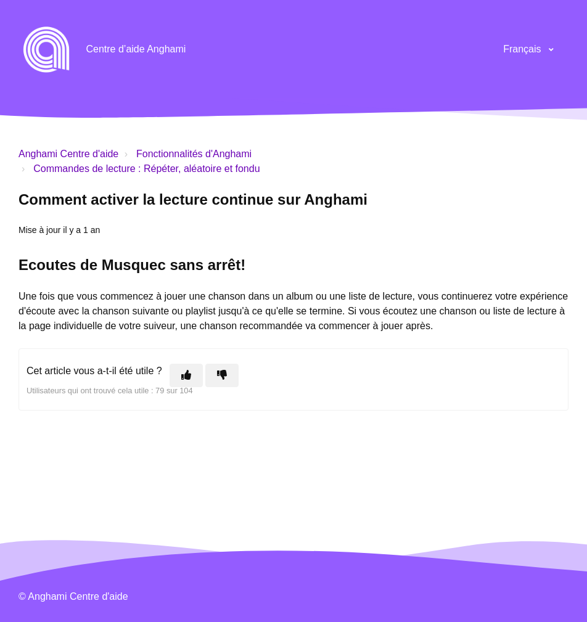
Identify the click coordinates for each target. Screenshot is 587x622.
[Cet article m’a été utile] (186, 375)
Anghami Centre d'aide (68, 154)
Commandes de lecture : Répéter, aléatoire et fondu (146, 168)
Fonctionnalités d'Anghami (194, 154)
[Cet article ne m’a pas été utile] (222, 375)
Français (523, 49)
